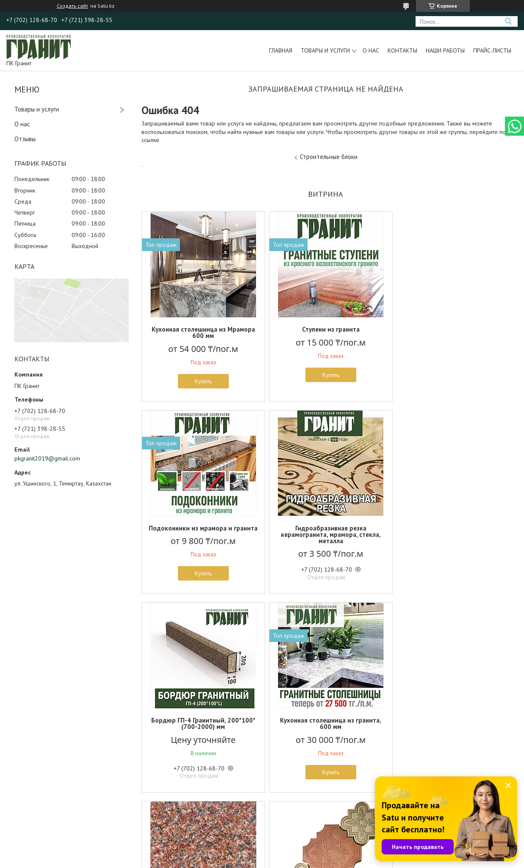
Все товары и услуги (323, 819)
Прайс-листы (492, 50)
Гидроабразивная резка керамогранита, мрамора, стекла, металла (202, 534)
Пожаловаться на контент (275, 860)
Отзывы (25, 139)
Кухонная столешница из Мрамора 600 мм (201, 332)
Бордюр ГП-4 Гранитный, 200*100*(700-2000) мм (325, 531)
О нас (371, 50)
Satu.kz (299, 852)
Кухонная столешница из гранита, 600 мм (449, 531)
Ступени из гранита (325, 329)
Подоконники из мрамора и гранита (449, 332)
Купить (201, 381)
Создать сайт (72, 6)
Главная (280, 50)
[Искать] (508, 21)
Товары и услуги (325, 50)
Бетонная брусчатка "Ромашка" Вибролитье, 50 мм (325, 729)
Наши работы (445, 50)
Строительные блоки (329, 157)
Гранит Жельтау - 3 (201, 726)
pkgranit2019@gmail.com (47, 458)
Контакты (402, 50)
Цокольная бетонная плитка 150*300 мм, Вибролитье (449, 729)
